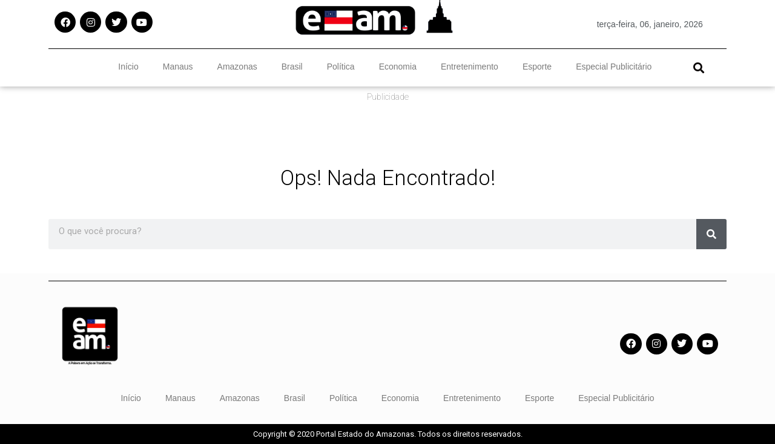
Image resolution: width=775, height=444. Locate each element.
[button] (698, 67)
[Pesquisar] (711, 234)
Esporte (537, 66)
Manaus (178, 66)
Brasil (292, 66)
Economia (398, 66)
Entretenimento (469, 66)
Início (128, 66)
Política (341, 66)
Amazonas (237, 66)
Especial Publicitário (613, 66)
